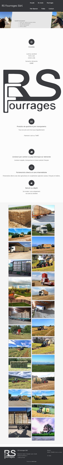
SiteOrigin (34, 461)
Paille (43, 9)
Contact (51, 9)
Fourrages (50, 3)
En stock (40, 3)
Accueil (32, 3)
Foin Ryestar (34, 9)
